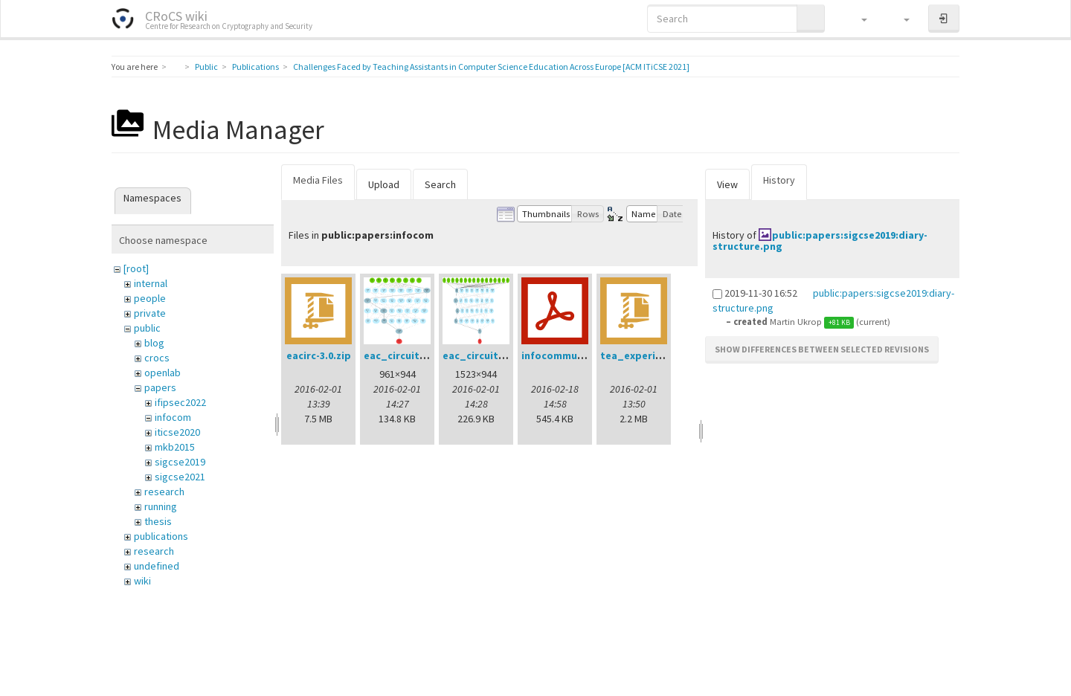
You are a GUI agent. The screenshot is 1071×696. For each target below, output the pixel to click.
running (160, 506)
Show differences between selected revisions (822, 349)
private (150, 313)
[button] (857, 18)
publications (161, 536)
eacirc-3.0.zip (318, 355)
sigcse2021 (180, 476)
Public (206, 66)
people (150, 298)
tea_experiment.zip (649, 355)
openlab (162, 372)
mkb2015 (175, 447)
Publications (255, 66)
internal (150, 283)
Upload (383, 184)
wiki (142, 580)
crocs (157, 357)
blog (154, 342)
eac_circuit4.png (405, 355)
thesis (158, 521)
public (147, 328)
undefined (156, 566)
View (727, 184)
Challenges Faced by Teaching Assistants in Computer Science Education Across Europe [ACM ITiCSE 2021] (491, 66)
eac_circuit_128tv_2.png (504, 355)
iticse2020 (177, 432)
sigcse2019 (180, 461)
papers (160, 387)
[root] (136, 268)
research (164, 491)
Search (440, 184)
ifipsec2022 (180, 402)
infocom (173, 417)
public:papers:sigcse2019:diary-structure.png (820, 240)
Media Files (318, 180)
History (779, 180)
